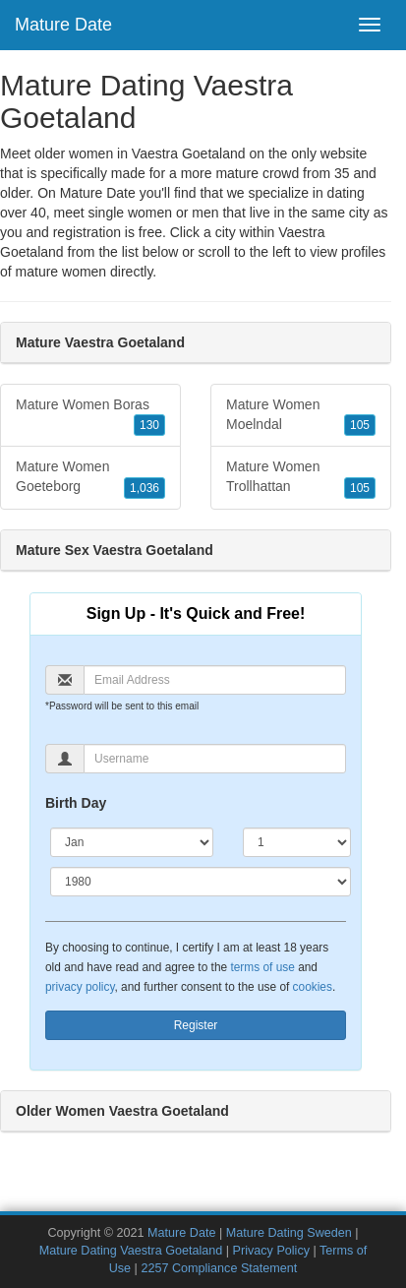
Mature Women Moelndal (301, 416)
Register (196, 1025)
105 (360, 425)
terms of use (262, 967)
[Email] (215, 680)
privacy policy (79, 987)
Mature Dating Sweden (289, 1233)
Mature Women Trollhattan (301, 478)
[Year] (200, 881)
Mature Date (63, 24)
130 (149, 425)
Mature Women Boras (90, 416)
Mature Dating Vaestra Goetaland (131, 1250)
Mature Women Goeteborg (90, 478)
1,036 (144, 488)
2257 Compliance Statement (219, 1268)
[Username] (215, 758)
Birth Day (75, 803)
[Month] (131, 842)
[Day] (297, 842)
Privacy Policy (271, 1250)
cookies (312, 987)
